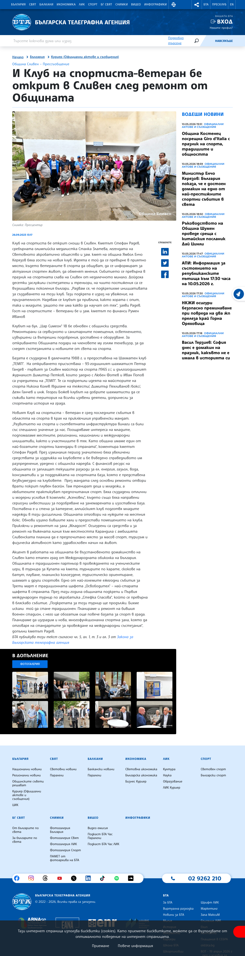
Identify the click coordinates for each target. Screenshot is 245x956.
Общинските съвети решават (28, 783)
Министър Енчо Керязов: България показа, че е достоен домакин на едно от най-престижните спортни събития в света (204, 189)
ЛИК (82, 4)
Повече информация (135, 945)
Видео (136, 4)
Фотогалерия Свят (64, 838)
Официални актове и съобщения (203, 125)
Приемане (100, 945)
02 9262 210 (204, 878)
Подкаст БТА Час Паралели (100, 836)
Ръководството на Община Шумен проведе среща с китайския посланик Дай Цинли (203, 234)
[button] (174, 4)
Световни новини (63, 769)
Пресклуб (219, 4)
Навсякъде (224, 41)
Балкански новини (101, 769)
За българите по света (24, 840)
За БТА (167, 902)
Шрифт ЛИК (210, 902)
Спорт (92, 4)
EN (232, 4)
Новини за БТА (173, 915)
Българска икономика (141, 775)
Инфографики (155, 4)
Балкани (46, 4)
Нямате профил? (221, 27)
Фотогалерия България (60, 830)
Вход (225, 21)
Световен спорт (213, 769)
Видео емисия (98, 828)
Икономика (66, 4)
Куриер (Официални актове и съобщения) (85, 57)
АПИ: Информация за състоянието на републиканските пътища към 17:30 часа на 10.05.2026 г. (206, 273)
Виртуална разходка (178, 909)
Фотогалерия (30, 664)
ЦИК (15, 805)
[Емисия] (207, 40)
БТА (206, 4)
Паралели (57, 775)
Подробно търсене (176, 40)
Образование (172, 781)
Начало (18, 57)
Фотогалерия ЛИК (63, 844)
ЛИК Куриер (171, 788)
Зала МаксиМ (210, 915)
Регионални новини (26, 775)
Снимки (121, 4)
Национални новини (27, 769)
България (18, 4)
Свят (32, 4)
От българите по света (25, 830)
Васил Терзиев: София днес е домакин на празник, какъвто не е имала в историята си (206, 350)
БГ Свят (106, 4)
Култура (169, 769)
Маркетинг (209, 909)
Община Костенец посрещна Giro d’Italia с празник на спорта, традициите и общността (206, 144)
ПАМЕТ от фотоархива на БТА (64, 858)
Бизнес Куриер (136, 781)
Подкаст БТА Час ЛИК (103, 844)
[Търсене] (196, 40)
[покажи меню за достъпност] (239, 932)
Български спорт (213, 775)
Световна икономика (141, 769)
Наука (167, 775)
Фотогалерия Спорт (65, 850)
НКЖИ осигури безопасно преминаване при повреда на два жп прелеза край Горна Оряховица (207, 313)
